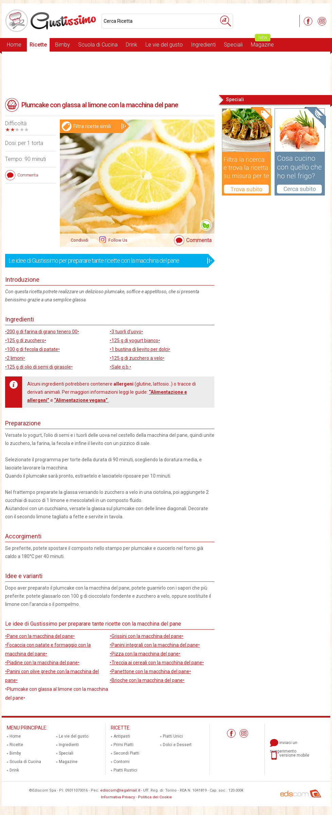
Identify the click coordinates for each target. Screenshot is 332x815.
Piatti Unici (173, 736)
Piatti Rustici (125, 770)
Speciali (233, 44)
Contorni (121, 761)
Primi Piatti (123, 744)
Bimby (62, 44)
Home (14, 44)
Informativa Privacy (118, 797)
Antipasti (121, 736)
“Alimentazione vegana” (81, 400)
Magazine (262, 43)
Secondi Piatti (126, 753)
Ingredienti (203, 44)
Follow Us (117, 240)
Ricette (38, 44)
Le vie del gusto (164, 44)
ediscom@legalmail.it (120, 790)
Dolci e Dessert (177, 744)
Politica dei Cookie (155, 797)
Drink (131, 44)
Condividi (79, 240)
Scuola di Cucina (98, 44)
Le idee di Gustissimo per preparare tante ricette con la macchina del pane (107, 260)
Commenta (199, 240)
